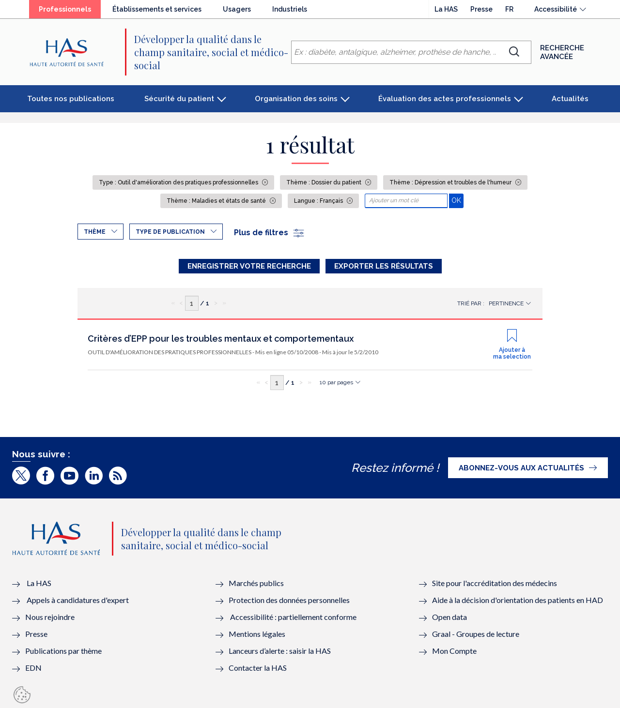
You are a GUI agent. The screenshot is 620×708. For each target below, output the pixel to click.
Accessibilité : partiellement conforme (293, 616)
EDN (33, 667)
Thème (95, 231)
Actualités (570, 98)
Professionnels (65, 9)
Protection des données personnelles (289, 599)
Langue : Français (319, 200)
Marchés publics (257, 582)
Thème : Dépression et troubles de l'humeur (451, 182)
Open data (449, 616)
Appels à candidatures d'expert (77, 599)
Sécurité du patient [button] (179, 98)
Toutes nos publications (70, 98)
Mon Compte (454, 650)
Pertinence (506, 303)
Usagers (237, 9)
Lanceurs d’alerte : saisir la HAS (280, 650)
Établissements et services (157, 9)
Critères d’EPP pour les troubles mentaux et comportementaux (221, 338)
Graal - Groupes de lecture (475, 633)
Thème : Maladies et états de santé (217, 200)
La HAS (446, 9)
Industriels (289, 9)
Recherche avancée (562, 52)
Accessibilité (555, 9)
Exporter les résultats (383, 266)
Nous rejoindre (50, 616)
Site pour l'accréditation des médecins (494, 582)
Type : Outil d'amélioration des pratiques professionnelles (179, 182)
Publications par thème (63, 650)
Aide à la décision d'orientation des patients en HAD (517, 599)
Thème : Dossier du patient (324, 182)
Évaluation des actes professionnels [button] (444, 98)
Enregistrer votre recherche (249, 266)
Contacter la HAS (258, 667)
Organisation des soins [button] (296, 98)
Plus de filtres (269, 232)
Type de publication (170, 231)
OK (457, 200)
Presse (481, 9)
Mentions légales (257, 633)
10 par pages (336, 382)
